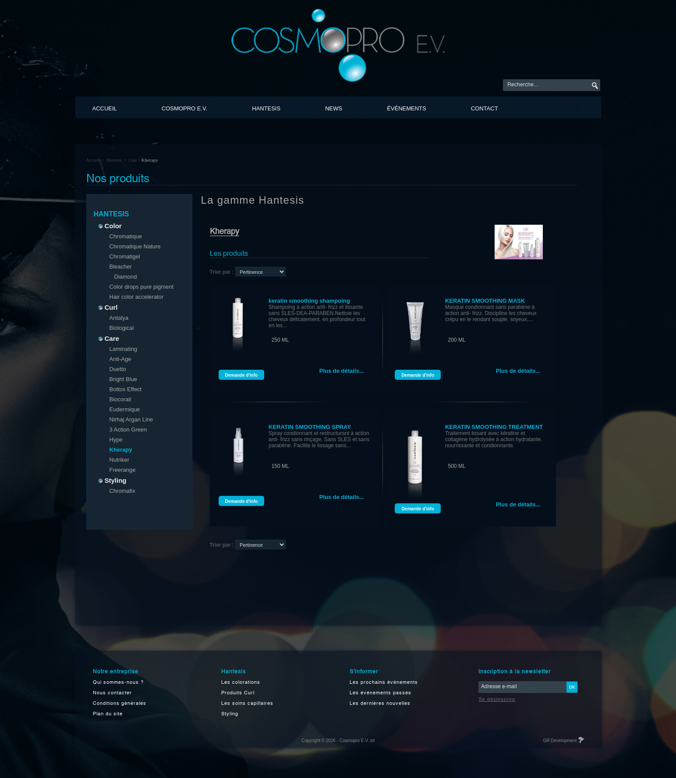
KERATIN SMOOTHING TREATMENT (494, 427)
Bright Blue (124, 379)
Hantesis (266, 108)
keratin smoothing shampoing (309, 300)
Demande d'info (241, 375)
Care (132, 160)
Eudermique (125, 409)
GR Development (563, 740)
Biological (122, 328)
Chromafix (122, 491)
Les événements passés (380, 693)
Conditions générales (119, 703)
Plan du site (108, 714)
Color (111, 226)
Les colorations (240, 682)
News (333, 108)
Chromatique (126, 236)
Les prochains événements (384, 682)
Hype (116, 439)
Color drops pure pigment (142, 286)
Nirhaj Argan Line (131, 419)
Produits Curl (238, 693)
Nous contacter (112, 693)
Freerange (123, 470)
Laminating (124, 349)
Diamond (125, 276)
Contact (484, 108)
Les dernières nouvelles (380, 703)
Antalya (119, 318)
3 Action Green (128, 429)
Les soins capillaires (247, 703)
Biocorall (120, 399)
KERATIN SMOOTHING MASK (485, 300)
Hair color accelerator (137, 297)
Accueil (104, 108)
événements (406, 108)
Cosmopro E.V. (184, 108)
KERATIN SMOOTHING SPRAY (310, 427)
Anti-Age (120, 359)
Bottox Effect (126, 389)
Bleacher (121, 266)
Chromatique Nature (135, 246)
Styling (113, 480)
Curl (109, 307)
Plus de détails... (341, 371)
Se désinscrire (497, 699)
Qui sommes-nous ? (118, 682)
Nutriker (120, 459)
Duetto (118, 369)
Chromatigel (125, 256)
